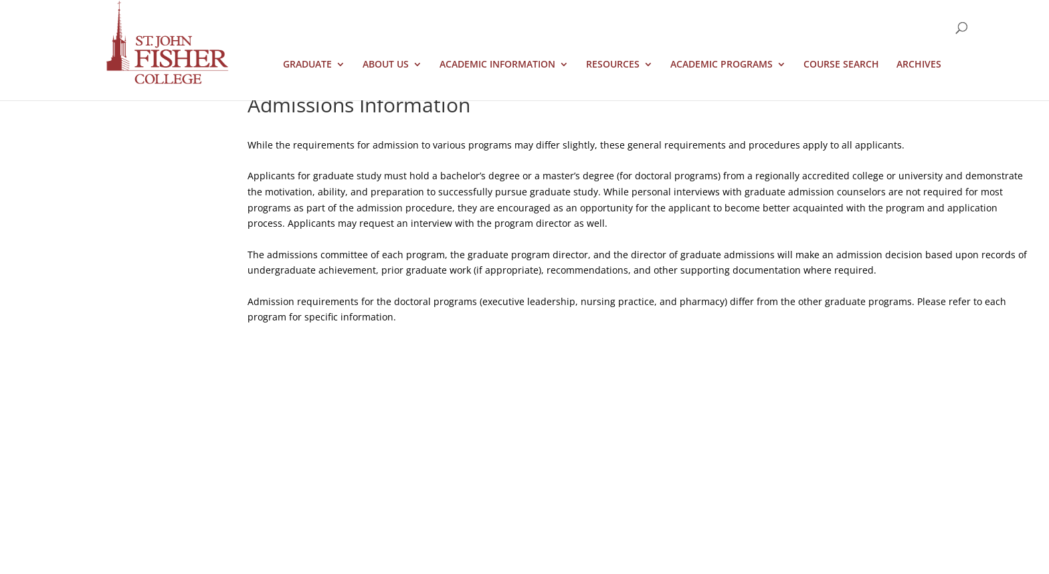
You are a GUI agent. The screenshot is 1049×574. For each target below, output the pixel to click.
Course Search (841, 65)
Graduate (307, 65)
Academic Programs (721, 65)
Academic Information (497, 65)
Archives (918, 65)
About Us (386, 65)
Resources (613, 65)
